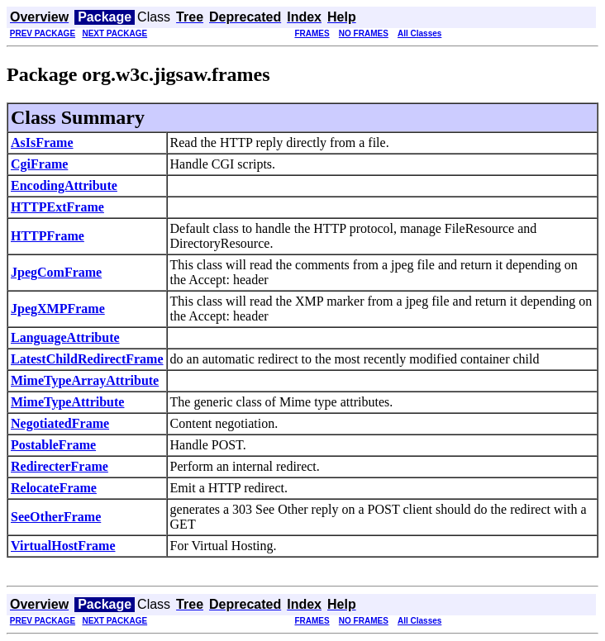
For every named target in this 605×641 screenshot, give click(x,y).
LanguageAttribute (65, 337)
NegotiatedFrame (60, 423)
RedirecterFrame (59, 466)
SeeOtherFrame (56, 517)
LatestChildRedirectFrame (87, 359)
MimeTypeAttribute (67, 402)
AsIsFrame (42, 142)
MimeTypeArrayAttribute (85, 380)
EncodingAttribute (64, 185)
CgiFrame (39, 164)
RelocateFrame (54, 488)
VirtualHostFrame (63, 546)
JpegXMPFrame (58, 309)
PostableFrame (53, 445)
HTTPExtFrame (57, 207)
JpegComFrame (56, 272)
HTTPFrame (47, 236)
